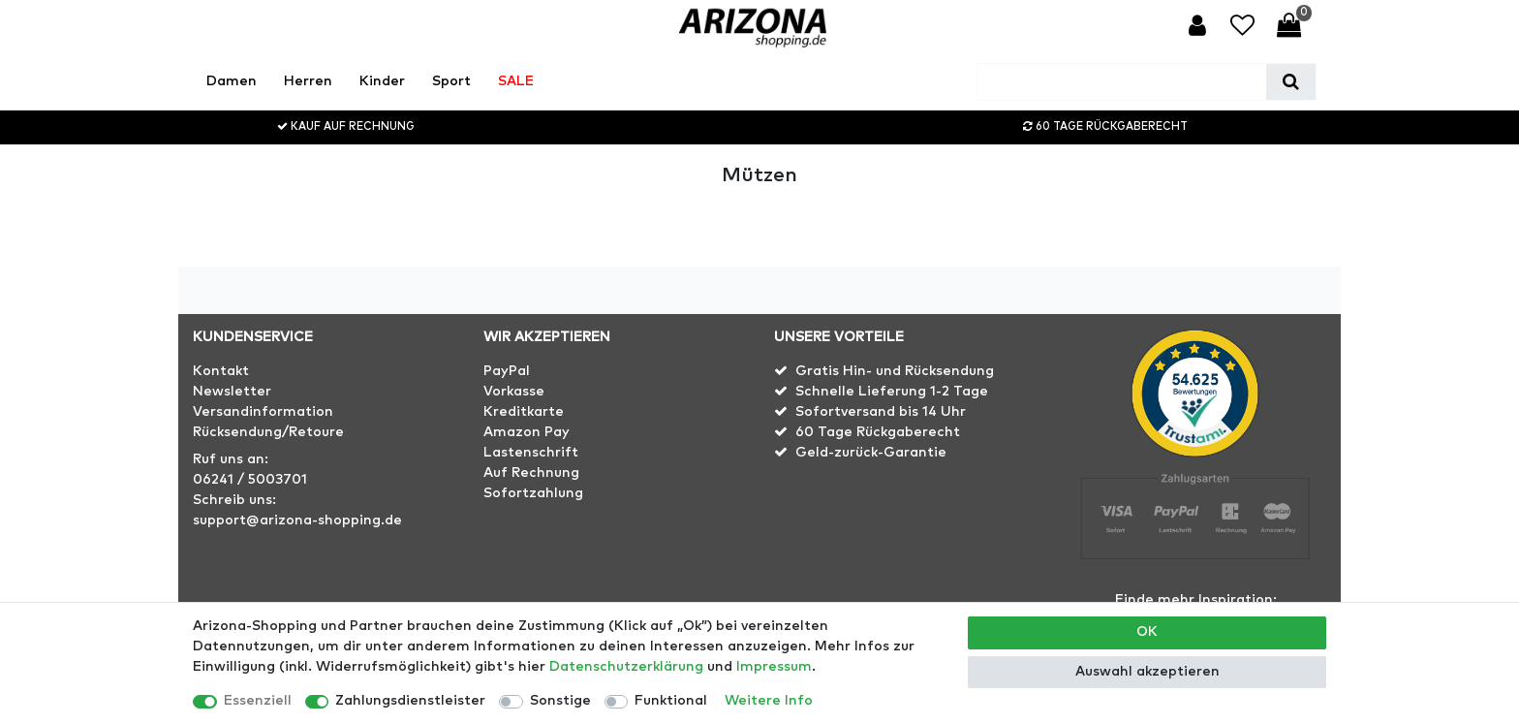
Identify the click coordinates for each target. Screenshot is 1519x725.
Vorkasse (513, 391)
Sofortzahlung (533, 493)
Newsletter (232, 391)
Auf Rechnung (531, 473)
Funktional (671, 701)
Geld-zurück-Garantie (870, 452)
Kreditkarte (523, 412)
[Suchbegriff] (1122, 82)
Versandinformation (263, 412)
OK (1147, 632)
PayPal (506, 371)
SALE (516, 81)
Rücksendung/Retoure (268, 432)
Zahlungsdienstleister (410, 701)
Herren (308, 81)
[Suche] (1291, 82)
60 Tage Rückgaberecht (877, 432)
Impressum (774, 667)
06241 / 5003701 (250, 480)
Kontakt (221, 371)
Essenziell (258, 701)
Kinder (382, 81)
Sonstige (560, 701)
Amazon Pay (526, 432)
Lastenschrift (530, 452)
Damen (231, 81)
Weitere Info (769, 701)
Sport (451, 81)
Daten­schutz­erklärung (626, 667)
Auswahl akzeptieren (1147, 671)
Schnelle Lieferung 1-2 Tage (891, 391)
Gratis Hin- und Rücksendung (894, 371)
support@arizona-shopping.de (297, 520)
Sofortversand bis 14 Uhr (880, 412)
